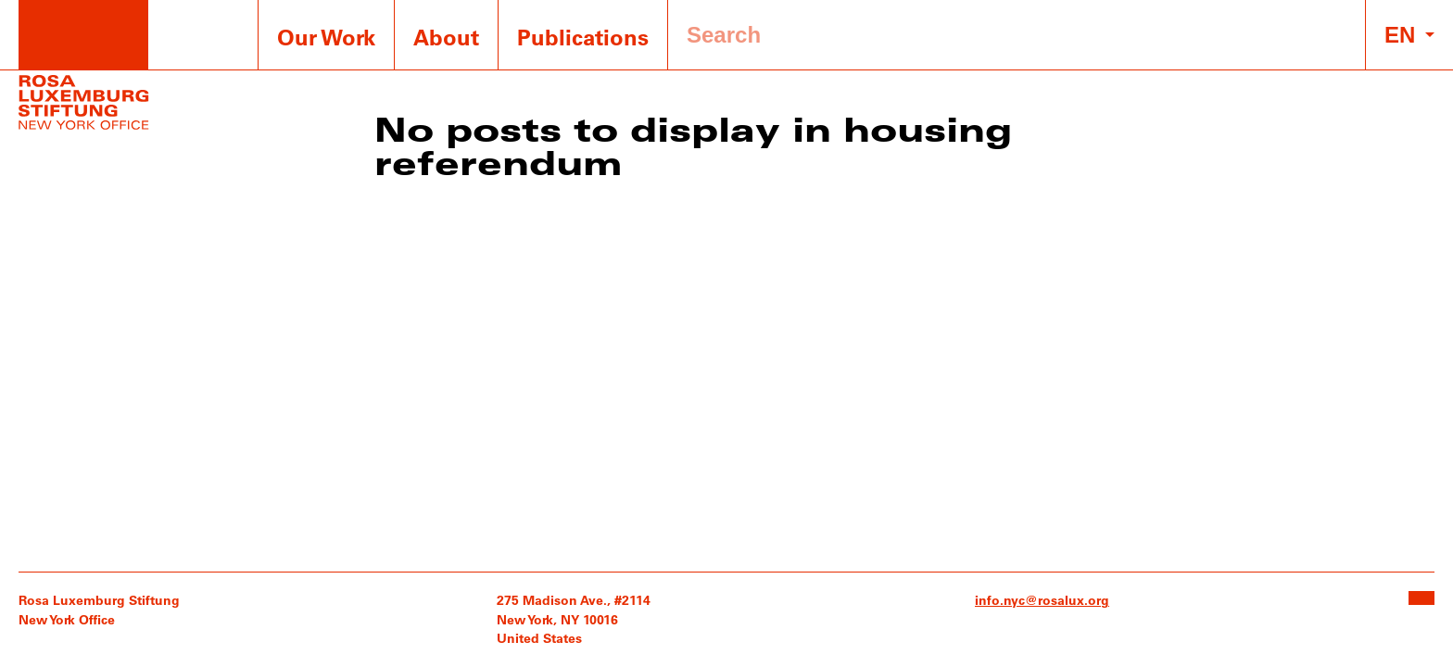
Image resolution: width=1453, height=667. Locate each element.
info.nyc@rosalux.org (1042, 600)
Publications (583, 36)
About (446, 36)
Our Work (326, 36)
